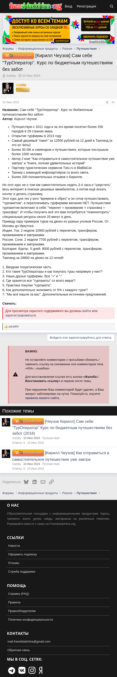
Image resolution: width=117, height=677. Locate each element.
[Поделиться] (107, 102)
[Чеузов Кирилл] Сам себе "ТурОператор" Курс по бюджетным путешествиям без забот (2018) (62, 427)
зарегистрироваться (20, 315)
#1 (113, 102)
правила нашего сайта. (42, 398)
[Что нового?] (102, 6)
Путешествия (51, 438)
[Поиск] (111, 6)
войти (86, 311)
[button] (4, 6)
